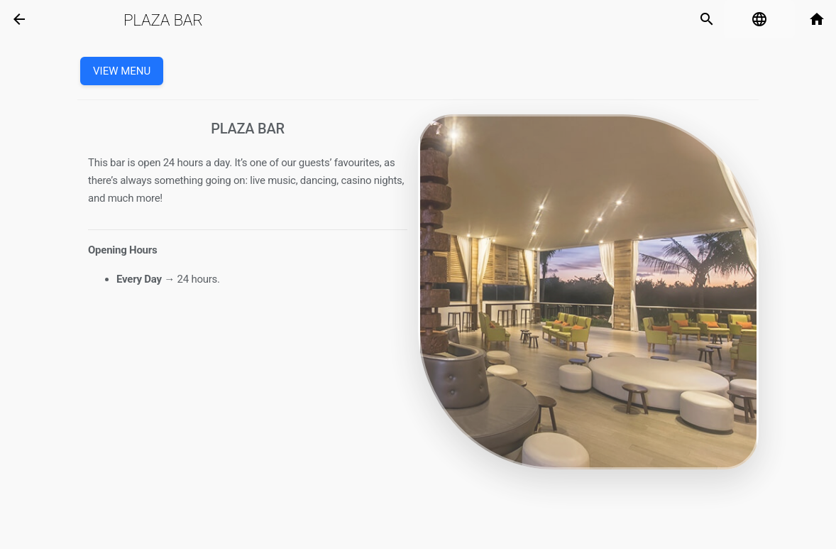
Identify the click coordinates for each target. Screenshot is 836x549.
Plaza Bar (163, 20)
